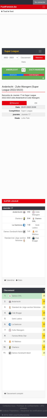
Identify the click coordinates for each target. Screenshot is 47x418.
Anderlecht (12, 70)
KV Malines (15, 341)
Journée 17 (25, 114)
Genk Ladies (15, 319)
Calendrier (10, 280)
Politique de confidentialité (28, 406)
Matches (39, 58)
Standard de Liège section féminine (25, 307)
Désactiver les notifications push (34, 411)
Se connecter (40, 2)
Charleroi (20, 218)
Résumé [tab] (14, 103)
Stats (23, 62)
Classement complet (14, 393)
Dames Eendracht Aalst (15, 231)
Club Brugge (15, 313)
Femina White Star (17, 336)
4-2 (23, 70)
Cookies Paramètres (9, 411)
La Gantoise (19, 225)
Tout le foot (7, 11)
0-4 (28, 218)
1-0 (28, 225)
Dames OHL (15, 296)
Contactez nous (9, 406)
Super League (26, 111)
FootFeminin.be (9, 6)
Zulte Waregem (36, 70)
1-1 (28, 231)
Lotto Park (25, 118)
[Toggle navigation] (40, 51)
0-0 (28, 238)
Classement (25, 58)
